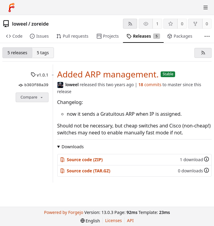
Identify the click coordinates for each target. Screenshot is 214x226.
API (130, 220)
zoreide (40, 24)
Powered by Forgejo (63, 212)
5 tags (43, 52)
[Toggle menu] (205, 7)
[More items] (207, 36)
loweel (19, 24)
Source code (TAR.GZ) (85, 171)
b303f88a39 (33, 85)
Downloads (72, 146)
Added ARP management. (108, 74)
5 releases (17, 52)
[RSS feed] (130, 24)
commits (149, 84)
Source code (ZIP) (81, 159)
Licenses (113, 220)
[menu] (90, 221)
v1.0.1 (39, 75)
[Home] (11, 7)
